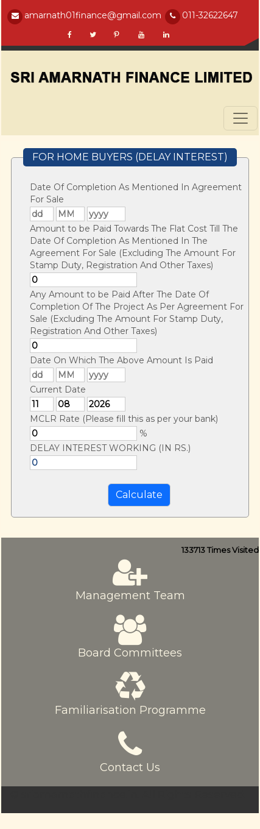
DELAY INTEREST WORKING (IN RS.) (110, 448)
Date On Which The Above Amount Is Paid (121, 360)
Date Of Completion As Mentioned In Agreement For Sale (136, 193)
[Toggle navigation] (240, 118)
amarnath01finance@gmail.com (92, 15)
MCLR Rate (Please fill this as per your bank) (124, 418)
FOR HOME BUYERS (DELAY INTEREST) (130, 157)
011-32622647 (210, 15)
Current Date (58, 389)
